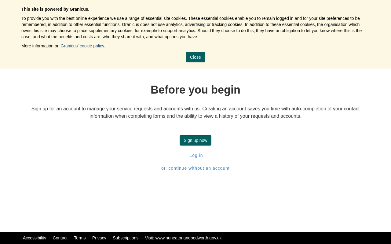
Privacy (99, 237)
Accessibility (34, 237)
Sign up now (195, 140)
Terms (80, 237)
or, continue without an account (195, 168)
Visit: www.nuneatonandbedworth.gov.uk (183, 237)
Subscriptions (125, 237)
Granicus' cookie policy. (82, 45)
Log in (195, 155)
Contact (60, 237)
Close (195, 57)
